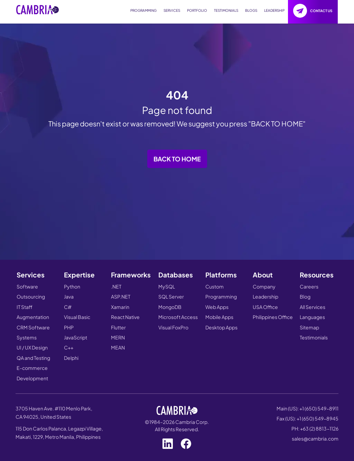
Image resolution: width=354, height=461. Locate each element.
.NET (116, 286)
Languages (312, 317)
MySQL (166, 286)
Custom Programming (221, 291)
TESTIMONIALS (226, 10)
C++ (68, 347)
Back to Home (177, 159)
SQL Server (171, 296)
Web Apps (217, 307)
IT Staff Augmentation (33, 312)
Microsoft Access (178, 317)
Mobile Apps (219, 317)
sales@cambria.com (315, 438)
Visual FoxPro (173, 327)
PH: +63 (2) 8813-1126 (314, 428)
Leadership (265, 296)
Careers (309, 286)
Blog (305, 296)
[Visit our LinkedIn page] (167, 442)
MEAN (118, 347)
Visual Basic (77, 317)
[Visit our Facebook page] (186, 442)
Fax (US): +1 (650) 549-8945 (307, 418)
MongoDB (169, 307)
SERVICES (172, 10)
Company (264, 286)
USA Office (265, 307)
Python (72, 286)
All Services (312, 307)
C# (68, 307)
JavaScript (75, 337)
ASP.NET (120, 296)
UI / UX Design (32, 347)
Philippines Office (273, 317)
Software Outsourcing (31, 291)
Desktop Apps (221, 327)
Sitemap (309, 327)
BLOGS (251, 10)
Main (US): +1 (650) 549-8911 (307, 408)
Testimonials (314, 337)
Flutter (118, 327)
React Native (125, 317)
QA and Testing (33, 358)
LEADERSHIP (274, 10)
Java (69, 296)
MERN (118, 337)
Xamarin (120, 307)
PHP (69, 327)
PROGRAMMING (143, 10)
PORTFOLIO (197, 10)
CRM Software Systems (33, 332)
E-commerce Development (32, 373)
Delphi (71, 358)
